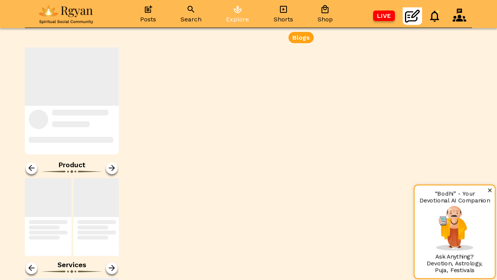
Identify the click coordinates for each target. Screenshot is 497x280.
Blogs (301, 37)
